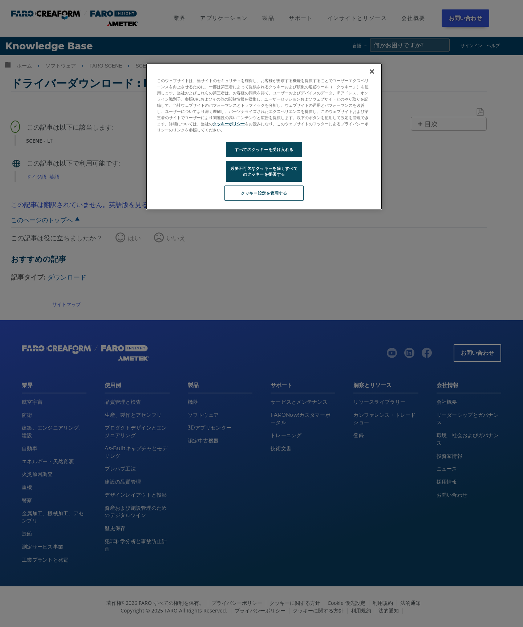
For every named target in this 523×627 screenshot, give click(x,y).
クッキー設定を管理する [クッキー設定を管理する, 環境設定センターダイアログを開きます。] (264, 193)
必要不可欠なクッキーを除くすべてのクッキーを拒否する (263, 171)
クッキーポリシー (229, 123)
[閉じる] (372, 72)
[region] (264, 136)
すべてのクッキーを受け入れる (264, 149)
